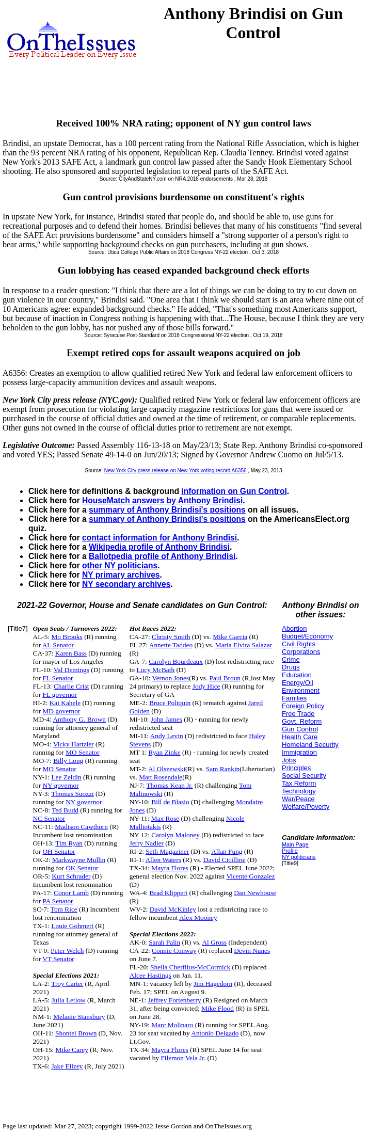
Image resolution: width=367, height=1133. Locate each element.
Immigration (299, 752)
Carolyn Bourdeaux (176, 661)
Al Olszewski (166, 769)
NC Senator (49, 818)
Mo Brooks (66, 637)
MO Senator (83, 752)
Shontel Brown (76, 1033)
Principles (296, 768)
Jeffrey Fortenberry (174, 1000)
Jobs (289, 760)
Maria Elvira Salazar (243, 645)
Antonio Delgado (214, 1033)
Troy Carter (67, 983)
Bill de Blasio (170, 802)
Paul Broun (225, 678)
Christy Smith (171, 637)
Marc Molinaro (172, 1025)
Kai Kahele (65, 703)
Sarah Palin (164, 942)
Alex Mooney (198, 917)
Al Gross (214, 942)
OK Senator (82, 868)
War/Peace (298, 799)
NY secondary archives (126, 584)
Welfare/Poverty (305, 806)
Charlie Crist (71, 686)
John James (166, 719)
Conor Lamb (71, 893)
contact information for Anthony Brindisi (159, 537)
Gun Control (300, 729)
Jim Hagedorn (213, 983)
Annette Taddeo (171, 645)
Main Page (295, 844)
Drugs (291, 667)
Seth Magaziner (167, 851)
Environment (301, 690)
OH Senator (58, 851)
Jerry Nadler (147, 843)
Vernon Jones (170, 678)
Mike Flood (217, 1008)
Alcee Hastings (150, 975)
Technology (299, 791)
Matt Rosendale (160, 777)
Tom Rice (64, 909)
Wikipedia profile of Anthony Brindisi (159, 546)
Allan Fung (226, 851)
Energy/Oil (297, 683)
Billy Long (68, 760)
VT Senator (58, 959)
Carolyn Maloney (175, 835)
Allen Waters (163, 860)
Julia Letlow (68, 1000)
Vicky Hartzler (73, 744)
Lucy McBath (155, 670)
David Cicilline (224, 860)
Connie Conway (174, 950)
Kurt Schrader (71, 876)
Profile (290, 851)
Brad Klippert (169, 893)
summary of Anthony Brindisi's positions (167, 509)
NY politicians (298, 857)
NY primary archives (121, 574)
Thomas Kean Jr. (169, 785)
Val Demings (71, 670)
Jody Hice (206, 686)
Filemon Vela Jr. (183, 1058)
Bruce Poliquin (169, 703)
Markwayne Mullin (78, 860)
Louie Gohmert (72, 926)
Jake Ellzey (67, 1066)
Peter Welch (67, 950)
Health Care (299, 737)
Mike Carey (72, 1050)
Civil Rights (298, 644)
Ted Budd (65, 810)
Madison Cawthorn (81, 827)
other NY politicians (119, 565)
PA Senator (57, 901)
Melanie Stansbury (79, 1016)
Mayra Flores (169, 868)
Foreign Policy (303, 706)
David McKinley (173, 909)
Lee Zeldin (66, 777)
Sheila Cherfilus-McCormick (190, 967)
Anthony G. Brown (79, 719)
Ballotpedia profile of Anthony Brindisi (162, 556)
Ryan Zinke (165, 752)
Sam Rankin (223, 769)
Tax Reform (299, 783)
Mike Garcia (230, 637)
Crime (291, 659)
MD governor (61, 711)
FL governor (59, 694)
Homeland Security (310, 744)
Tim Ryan (69, 843)
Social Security (304, 775)
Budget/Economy (307, 636)
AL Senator (58, 645)
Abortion (294, 628)
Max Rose (165, 818)
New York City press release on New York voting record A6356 (175, 470)
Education (297, 675)
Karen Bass (71, 653)
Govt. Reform (302, 721)
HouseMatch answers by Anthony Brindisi (162, 500)
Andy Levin (166, 736)
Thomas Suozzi (72, 793)
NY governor (60, 785)
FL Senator (57, 678)
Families (294, 698)
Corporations (301, 652)
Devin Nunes (252, 950)
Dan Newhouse (255, 893)
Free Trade (298, 713)
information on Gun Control (233, 491)
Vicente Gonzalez (250, 876)
